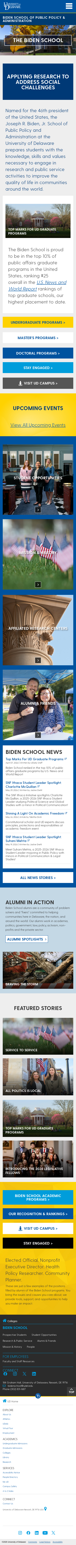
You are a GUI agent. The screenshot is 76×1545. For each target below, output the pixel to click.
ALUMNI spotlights (25, 939)
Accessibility (58, 1542)
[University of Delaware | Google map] (45, 1509)
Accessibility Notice (11, 1472)
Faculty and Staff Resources (18, 1361)
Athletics (6, 1419)
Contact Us (8, 1503)
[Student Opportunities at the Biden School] (38, 480)
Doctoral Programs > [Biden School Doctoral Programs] (38, 353)
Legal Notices (44, 1542)
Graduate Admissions (12, 1448)
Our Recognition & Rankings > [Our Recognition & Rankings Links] (38, 1214)
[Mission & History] (38, 554)
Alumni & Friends (46, 1340)
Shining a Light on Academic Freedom (35, 813)
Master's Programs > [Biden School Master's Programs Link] (38, 337)
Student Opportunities (44, 1334)
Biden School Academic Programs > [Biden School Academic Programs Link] (38, 1197)
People (31, 1346)
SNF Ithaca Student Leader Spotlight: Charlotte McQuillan (34, 784)
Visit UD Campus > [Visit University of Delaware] (38, 383)
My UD (6, 1482)
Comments (32, 1542)
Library (6, 1457)
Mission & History (12, 1346)
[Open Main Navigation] (69, 6)
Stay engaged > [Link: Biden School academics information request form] (38, 367)
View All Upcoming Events (38, 425)
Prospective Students (15, 1334)
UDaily (5, 1423)
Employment (8, 1433)
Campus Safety (10, 1486)
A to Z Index (8, 1491)
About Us (7, 1414)
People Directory (10, 1477)
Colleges (7, 1453)
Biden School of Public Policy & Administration (34, 19)
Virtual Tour (8, 1428)
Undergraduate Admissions (15, 1443)
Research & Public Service (17, 1340)
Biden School (15, 1328)
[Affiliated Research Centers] (38, 630)
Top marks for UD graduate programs (34, 759)
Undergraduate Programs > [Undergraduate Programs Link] (38, 322)
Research (7, 1462)
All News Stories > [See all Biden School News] (38, 877)
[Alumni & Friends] (38, 705)
